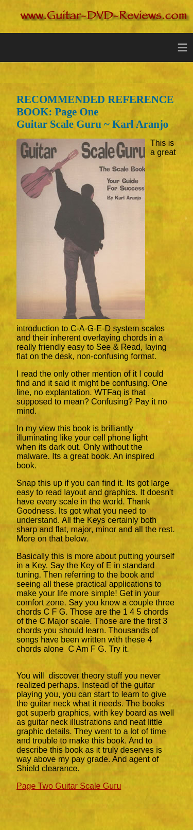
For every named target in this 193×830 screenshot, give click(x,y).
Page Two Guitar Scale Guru (68, 786)
